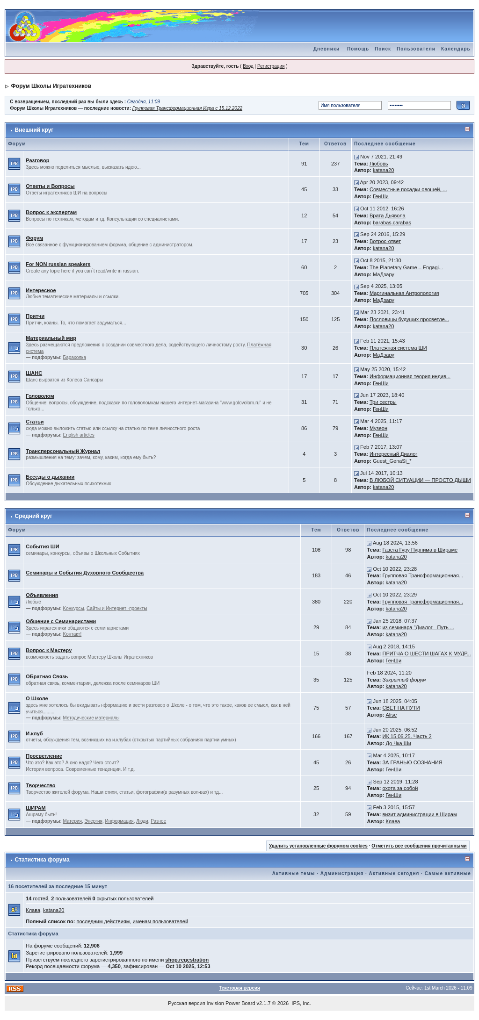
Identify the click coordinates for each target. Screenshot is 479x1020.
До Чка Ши (398, 743)
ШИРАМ (35, 808)
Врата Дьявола (388, 215)
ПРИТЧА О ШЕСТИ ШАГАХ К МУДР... (426, 653)
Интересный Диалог (393, 454)
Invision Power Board (231, 1003)
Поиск (383, 48)
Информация (119, 821)
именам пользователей (160, 921)
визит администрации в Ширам (419, 814)
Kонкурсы (73, 608)
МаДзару (383, 274)
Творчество (40, 785)
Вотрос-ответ (385, 241)
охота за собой (400, 788)
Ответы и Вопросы (50, 186)
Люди (142, 821)
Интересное (41, 290)
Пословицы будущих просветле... (409, 319)
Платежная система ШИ (398, 348)
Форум (34, 238)
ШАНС (34, 373)
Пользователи (416, 48)
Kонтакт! (72, 634)
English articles (78, 435)
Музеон (378, 428)
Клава (392, 821)
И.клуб (34, 733)
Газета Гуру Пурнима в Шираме (419, 550)
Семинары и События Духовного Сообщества (85, 572)
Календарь (456, 48)
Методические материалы (91, 717)
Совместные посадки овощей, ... (408, 189)
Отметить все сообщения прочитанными (419, 845)
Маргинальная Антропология (404, 293)
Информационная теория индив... (410, 376)
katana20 (383, 170)
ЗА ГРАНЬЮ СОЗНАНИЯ (412, 762)
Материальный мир (51, 338)
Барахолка (74, 357)
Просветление (44, 756)
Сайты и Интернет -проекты (117, 608)
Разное (158, 821)
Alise (391, 715)
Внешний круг (34, 130)
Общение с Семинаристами (61, 621)
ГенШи (381, 196)
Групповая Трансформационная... (422, 575)
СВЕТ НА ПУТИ (401, 708)
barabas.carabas (392, 222)
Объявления (42, 595)
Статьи (35, 421)
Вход (248, 66)
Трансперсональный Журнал (63, 451)
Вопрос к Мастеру (49, 650)
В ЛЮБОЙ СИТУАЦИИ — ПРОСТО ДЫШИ (420, 480)
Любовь (379, 163)
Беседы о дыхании (50, 477)
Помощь (358, 48)
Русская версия (186, 1003)
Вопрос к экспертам (51, 212)
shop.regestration (187, 960)
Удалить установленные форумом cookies (318, 845)
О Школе (37, 698)
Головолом (40, 396)
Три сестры (383, 402)
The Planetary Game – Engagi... (406, 267)
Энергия (93, 821)
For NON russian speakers (58, 264)
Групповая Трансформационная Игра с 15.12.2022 (187, 108)
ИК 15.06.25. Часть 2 (406, 736)
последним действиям (103, 921)
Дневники (326, 48)
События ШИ (42, 546)
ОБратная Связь (47, 676)
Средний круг (33, 516)
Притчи (35, 316)
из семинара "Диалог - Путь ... (418, 627)
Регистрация (270, 66)
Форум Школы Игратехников (51, 86)
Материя (72, 821)
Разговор (37, 160)
